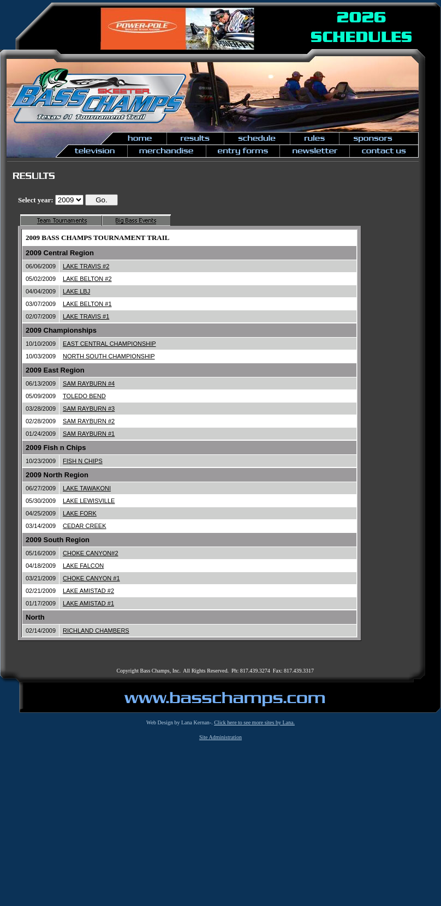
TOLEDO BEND (84, 396)
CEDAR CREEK (84, 526)
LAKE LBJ (76, 291)
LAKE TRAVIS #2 (86, 266)
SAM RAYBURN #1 (89, 433)
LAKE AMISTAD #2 (88, 590)
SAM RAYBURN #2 (89, 421)
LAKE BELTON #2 (87, 278)
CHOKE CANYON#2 (90, 553)
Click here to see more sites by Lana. (254, 722)
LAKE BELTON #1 (87, 304)
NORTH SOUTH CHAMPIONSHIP (108, 356)
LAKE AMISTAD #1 (88, 603)
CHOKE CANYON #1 (91, 578)
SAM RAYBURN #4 (89, 383)
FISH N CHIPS (83, 461)
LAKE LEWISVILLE (89, 500)
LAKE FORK (80, 513)
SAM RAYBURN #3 (89, 408)
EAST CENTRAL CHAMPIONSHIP (109, 343)
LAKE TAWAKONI (87, 488)
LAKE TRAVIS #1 (86, 316)
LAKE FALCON (83, 565)
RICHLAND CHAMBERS (96, 630)
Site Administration (220, 737)
